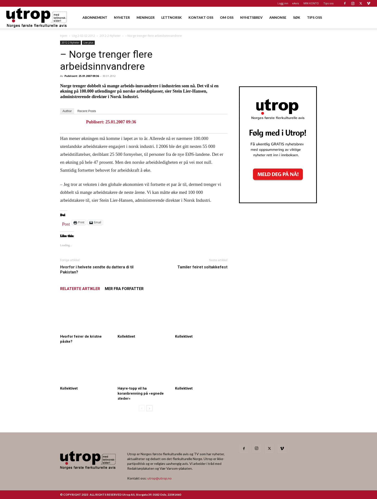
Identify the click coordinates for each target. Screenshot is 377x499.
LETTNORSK (171, 17)
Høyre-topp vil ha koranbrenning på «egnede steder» (141, 393)
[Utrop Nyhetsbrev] (278, 201)
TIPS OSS (314, 17)
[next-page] (149, 408)
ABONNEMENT (94, 17)
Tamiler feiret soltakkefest (202, 267)
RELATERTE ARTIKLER (80, 288)
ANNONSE (277, 17)
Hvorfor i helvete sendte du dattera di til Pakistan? (96, 269)
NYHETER (122, 17)
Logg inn (282, 3)
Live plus (88, 42)
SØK (296, 17)
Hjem (63, 36)
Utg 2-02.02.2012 (83, 36)
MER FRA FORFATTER (124, 288)
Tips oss (328, 3)
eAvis (295, 3)
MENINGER (146, 17)
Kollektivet (126, 336)
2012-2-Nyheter (110, 36)
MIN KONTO (311, 3)
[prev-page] (142, 408)
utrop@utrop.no (159, 478)
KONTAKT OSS (200, 17)
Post (66, 222)
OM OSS (226, 17)
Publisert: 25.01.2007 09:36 (81, 76)
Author (67, 111)
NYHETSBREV (251, 17)
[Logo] (37, 17)
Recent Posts (86, 111)
